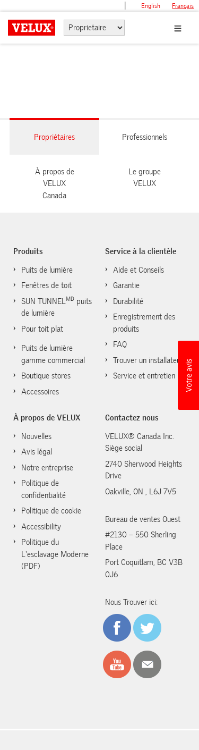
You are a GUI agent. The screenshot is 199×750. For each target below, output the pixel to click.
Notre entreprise (47, 468)
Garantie (126, 285)
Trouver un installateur (148, 360)
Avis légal (36, 452)
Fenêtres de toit (46, 285)
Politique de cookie (51, 511)
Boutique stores (46, 376)
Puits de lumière (47, 270)
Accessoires (40, 392)
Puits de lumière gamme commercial (53, 354)
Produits (28, 251)
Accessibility (41, 527)
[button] (188, 375)
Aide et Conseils (138, 270)
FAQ (120, 344)
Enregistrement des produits (144, 323)
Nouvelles (36, 436)
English (150, 6)
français (183, 6)
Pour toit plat (42, 329)
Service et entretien (144, 376)
